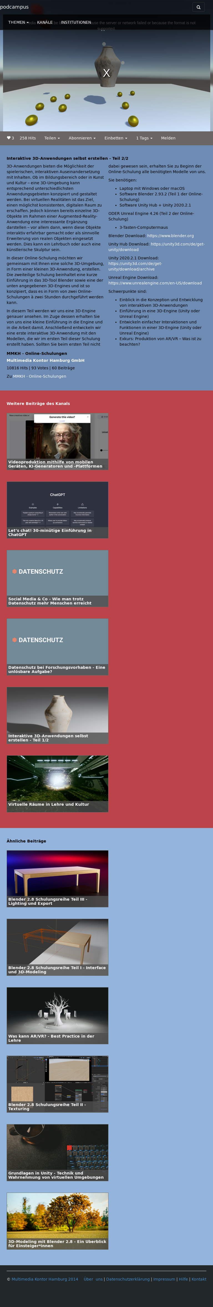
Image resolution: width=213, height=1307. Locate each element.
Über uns (93, 1279)
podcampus (14, 7)
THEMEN (18, 22)
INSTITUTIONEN (76, 22)
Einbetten (116, 138)
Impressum (164, 1279)
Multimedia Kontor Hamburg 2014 (45, 1279)
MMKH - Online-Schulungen (39, 376)
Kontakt (199, 1279)
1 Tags (144, 138)
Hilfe (183, 1279)
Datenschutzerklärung (128, 1279)
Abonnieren (82, 138)
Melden (168, 138)
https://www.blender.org (170, 236)
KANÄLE (45, 22)
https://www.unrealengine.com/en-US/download (155, 283)
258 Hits (28, 138)
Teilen (52, 138)
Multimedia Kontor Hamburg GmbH (46, 360)
